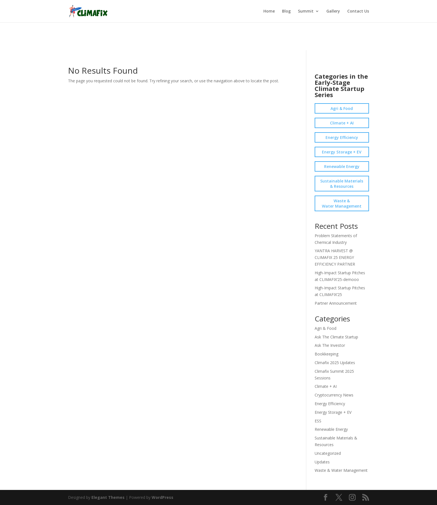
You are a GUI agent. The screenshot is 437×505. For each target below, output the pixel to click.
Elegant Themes (108, 497)
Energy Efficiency (342, 137)
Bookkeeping (326, 354)
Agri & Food (342, 108)
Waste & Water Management (341, 203)
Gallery (333, 11)
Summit (306, 11)
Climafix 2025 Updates (335, 362)
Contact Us (358, 11)
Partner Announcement (336, 303)
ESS (318, 421)
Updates (322, 462)
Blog (286, 11)
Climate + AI (342, 123)
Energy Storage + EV (341, 152)
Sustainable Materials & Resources (341, 183)
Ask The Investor (330, 345)
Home (269, 11)
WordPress (162, 497)
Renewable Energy (342, 166)
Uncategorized (328, 453)
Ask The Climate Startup (336, 337)
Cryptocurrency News (334, 395)
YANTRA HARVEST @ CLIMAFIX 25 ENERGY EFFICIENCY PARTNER (335, 257)
